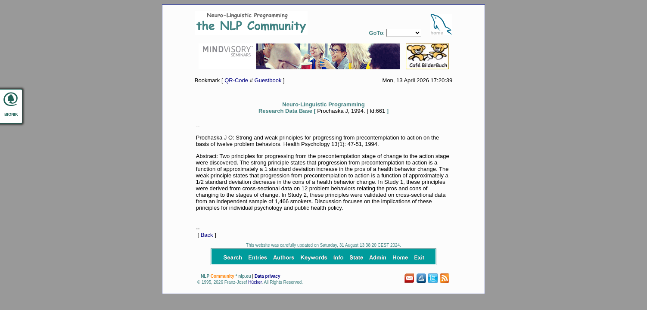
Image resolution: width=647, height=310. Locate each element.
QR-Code (236, 80)
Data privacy (267, 276)
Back (207, 235)
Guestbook (268, 80)
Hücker (254, 282)
